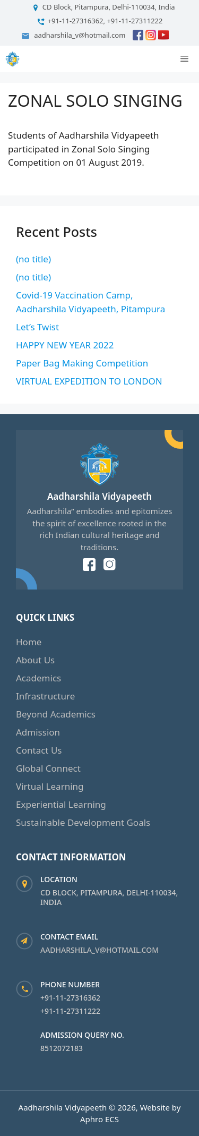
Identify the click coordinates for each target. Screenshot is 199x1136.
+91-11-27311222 (70, 1011)
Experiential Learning (61, 804)
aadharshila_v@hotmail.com (99, 950)
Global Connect (48, 768)
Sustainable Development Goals (83, 822)
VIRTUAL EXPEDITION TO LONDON (89, 381)
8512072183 (61, 1048)
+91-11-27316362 (70, 998)
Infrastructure (45, 696)
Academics (38, 678)
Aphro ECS (99, 1119)
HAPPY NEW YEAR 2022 (65, 345)
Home (28, 642)
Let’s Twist (37, 327)
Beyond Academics (56, 714)
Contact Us (39, 750)
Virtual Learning (50, 786)
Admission (38, 732)
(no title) (33, 259)
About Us (35, 660)
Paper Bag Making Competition (82, 363)
